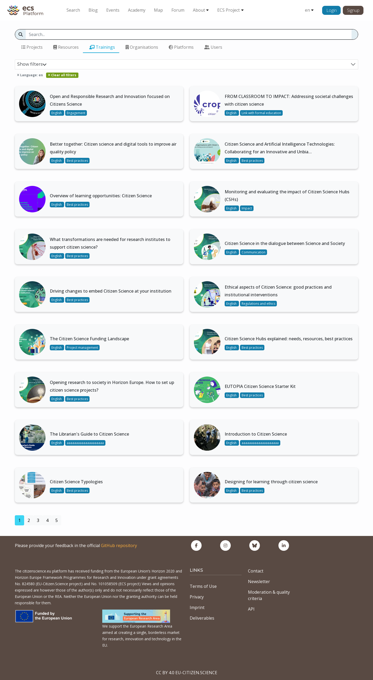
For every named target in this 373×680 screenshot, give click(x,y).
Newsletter (259, 581)
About (199, 10)
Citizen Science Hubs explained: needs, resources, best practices (289, 339)
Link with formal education (261, 113)
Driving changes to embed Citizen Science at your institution (110, 291)
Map (158, 10)
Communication (253, 252)
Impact (247, 208)
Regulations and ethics (258, 303)
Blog (93, 10)
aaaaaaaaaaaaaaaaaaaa (85, 443)
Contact (255, 571)
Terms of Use (203, 586)
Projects (32, 47)
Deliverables (202, 618)
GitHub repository (119, 545)
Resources (66, 47)
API (251, 609)
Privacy (197, 597)
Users (213, 47)
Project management (82, 347)
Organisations (142, 47)
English (57, 113)
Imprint (197, 607)
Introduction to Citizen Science (256, 434)
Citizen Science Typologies (76, 482)
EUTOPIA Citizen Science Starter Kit (260, 386)
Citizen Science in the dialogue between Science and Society (285, 243)
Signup (353, 10)
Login (331, 10)
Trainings (102, 47)
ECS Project (228, 10)
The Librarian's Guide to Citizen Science (89, 434)
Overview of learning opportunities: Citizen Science (101, 196)
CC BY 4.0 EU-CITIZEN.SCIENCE (186, 672)
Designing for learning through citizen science (271, 482)
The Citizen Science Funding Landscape (89, 339)
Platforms (181, 47)
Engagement (76, 113)
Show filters (32, 64)
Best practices (77, 160)
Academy (136, 10)
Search (73, 10)
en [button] (307, 10)
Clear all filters (62, 75)
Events (112, 10)
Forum (177, 10)
